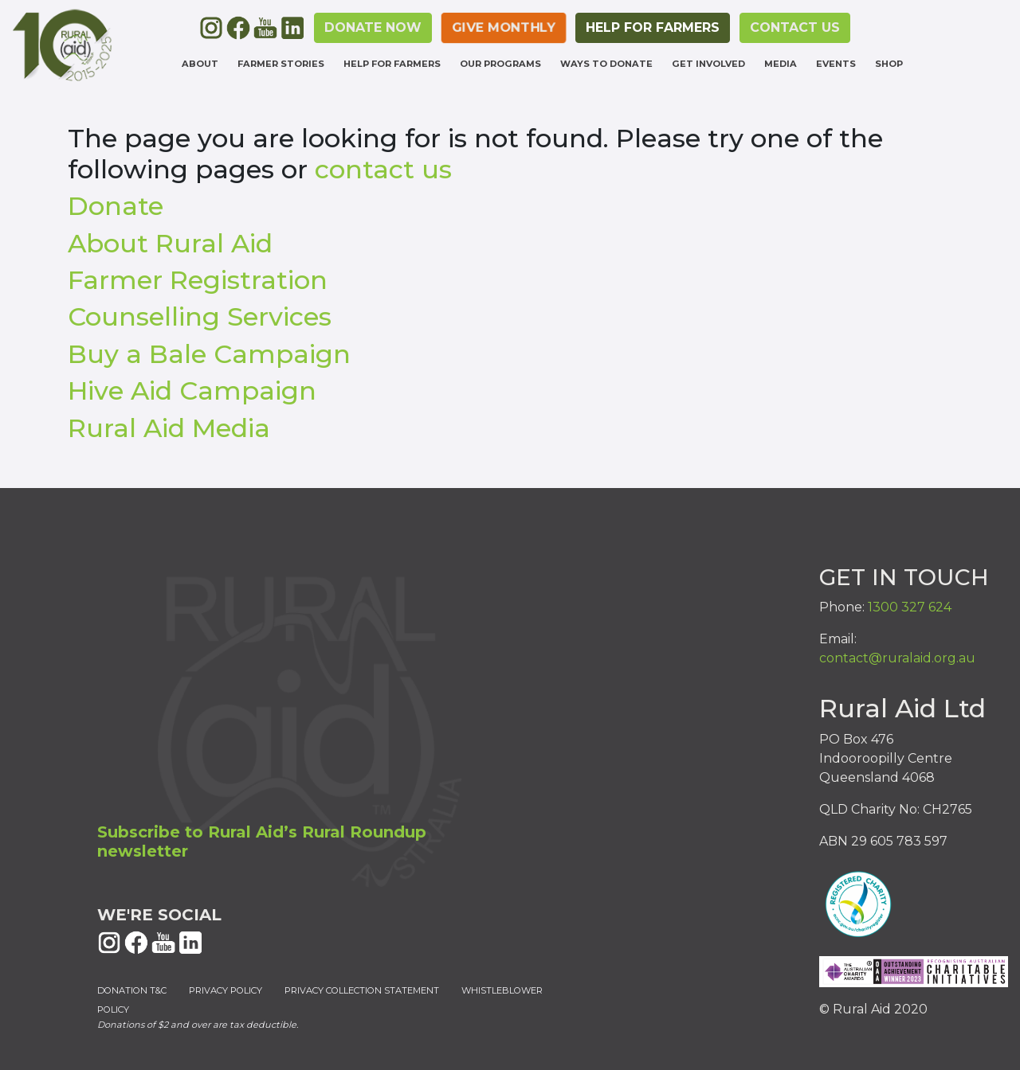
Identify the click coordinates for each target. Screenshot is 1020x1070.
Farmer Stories (280, 63)
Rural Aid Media (169, 427)
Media (780, 63)
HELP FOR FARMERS (653, 27)
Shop (889, 63)
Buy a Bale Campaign (209, 353)
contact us (383, 169)
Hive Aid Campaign (192, 390)
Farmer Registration (198, 279)
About (200, 63)
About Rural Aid (170, 243)
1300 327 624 (909, 607)
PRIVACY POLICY (225, 990)
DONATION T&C (132, 990)
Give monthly (503, 27)
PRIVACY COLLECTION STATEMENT (361, 990)
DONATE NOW (373, 27)
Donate (115, 205)
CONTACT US (795, 27)
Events (836, 63)
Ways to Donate (606, 63)
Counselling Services (200, 316)
